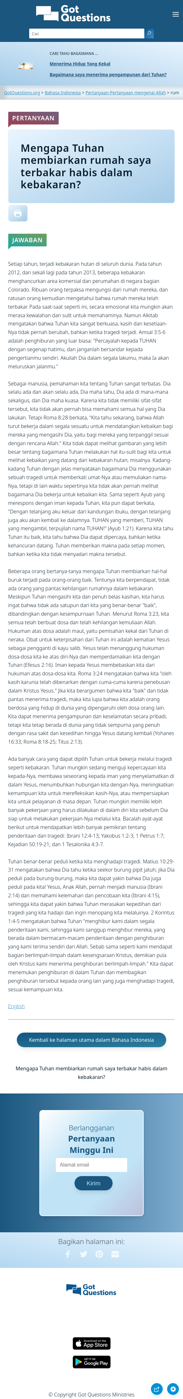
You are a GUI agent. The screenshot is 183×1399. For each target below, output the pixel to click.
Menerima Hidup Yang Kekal (80, 64)
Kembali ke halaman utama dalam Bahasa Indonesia (91, 1039)
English (16, 1006)
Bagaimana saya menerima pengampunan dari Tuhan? (108, 74)
